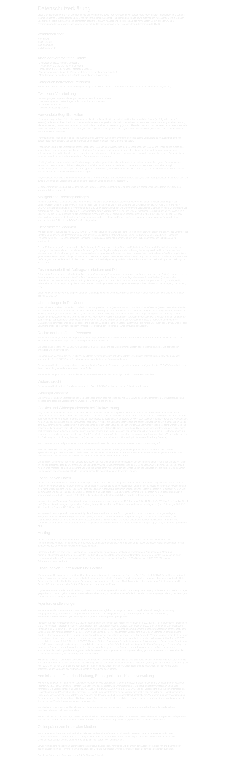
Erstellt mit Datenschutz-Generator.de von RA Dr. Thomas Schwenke (71, 755)
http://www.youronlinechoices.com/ (160, 465)
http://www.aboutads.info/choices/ (108, 465)
